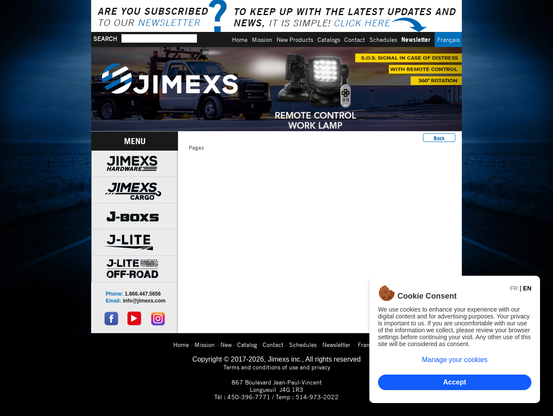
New (226, 344)
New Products (294, 39)
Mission (262, 39)
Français (448, 39)
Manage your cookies (454, 359)
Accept (454, 382)
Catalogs (329, 39)
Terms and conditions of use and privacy (276, 367)
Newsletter (415, 39)
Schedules (383, 39)
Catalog (247, 344)
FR (514, 288)
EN (527, 288)
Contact (354, 39)
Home (240, 39)
